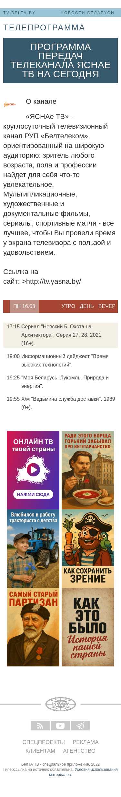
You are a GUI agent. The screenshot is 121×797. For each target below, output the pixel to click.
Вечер (107, 306)
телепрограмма (44, 27)
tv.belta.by (19, 13)
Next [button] (42, 306)
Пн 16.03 (24, 306)
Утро (68, 306)
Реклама (86, 742)
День (87, 306)
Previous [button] (6, 306)
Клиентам (40, 751)
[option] (24, 306)
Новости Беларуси (88, 13)
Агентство (79, 751)
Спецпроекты (43, 742)
